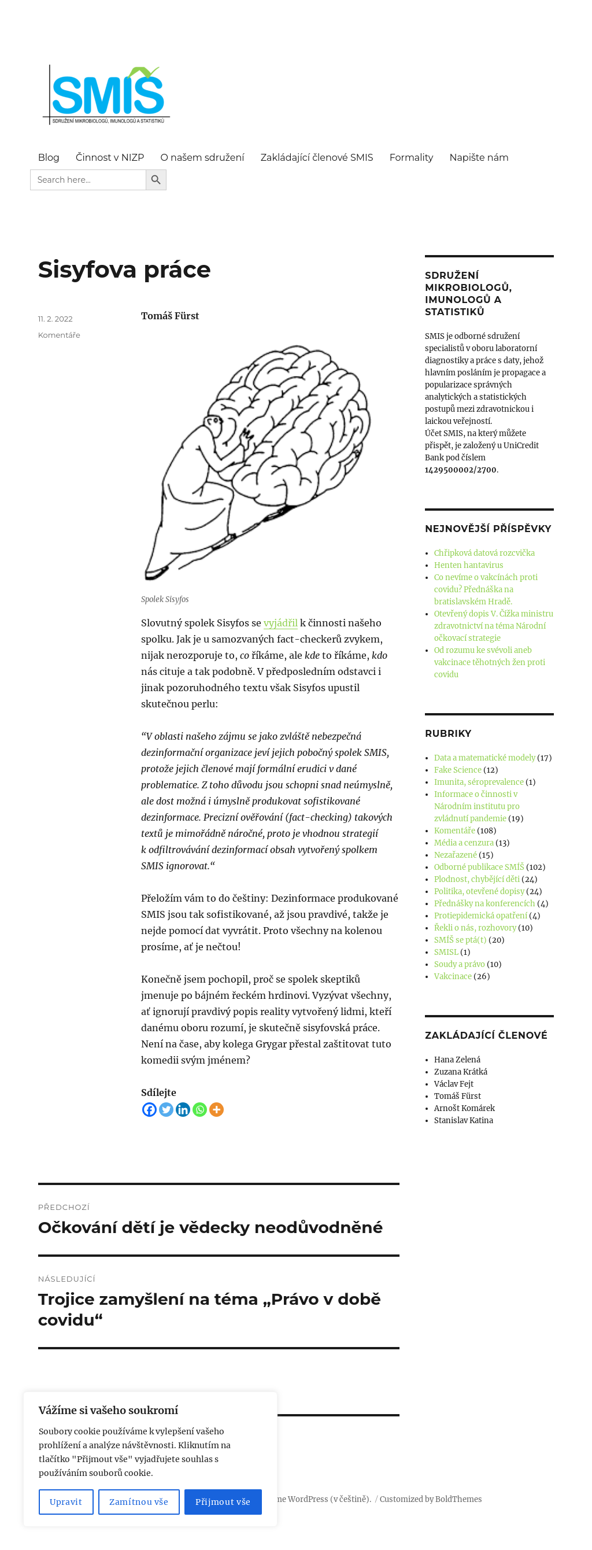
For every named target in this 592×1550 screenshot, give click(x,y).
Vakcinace (453, 976)
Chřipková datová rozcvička (484, 553)
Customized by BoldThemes (431, 1499)
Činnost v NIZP (110, 157)
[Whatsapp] (200, 1109)
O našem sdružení (202, 157)
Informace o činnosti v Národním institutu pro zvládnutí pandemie (477, 806)
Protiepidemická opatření (480, 916)
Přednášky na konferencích (484, 904)
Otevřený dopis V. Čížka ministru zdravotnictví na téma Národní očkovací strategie (493, 626)
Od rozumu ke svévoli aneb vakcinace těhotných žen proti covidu (489, 662)
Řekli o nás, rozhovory (475, 928)
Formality (412, 157)
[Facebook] (149, 1109)
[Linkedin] (183, 1109)
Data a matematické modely (484, 758)
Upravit (66, 1502)
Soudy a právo (459, 964)
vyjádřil (281, 623)
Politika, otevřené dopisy (479, 891)
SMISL (446, 952)
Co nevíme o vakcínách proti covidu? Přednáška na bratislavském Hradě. (486, 590)
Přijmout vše (223, 1502)
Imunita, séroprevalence (479, 782)
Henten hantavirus (469, 565)
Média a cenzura (464, 843)
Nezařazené (455, 855)
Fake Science (458, 770)
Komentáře (59, 334)
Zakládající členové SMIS (317, 157)
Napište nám (479, 157)
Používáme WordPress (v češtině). (308, 1499)
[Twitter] (166, 1109)
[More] (216, 1109)
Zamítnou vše (139, 1502)
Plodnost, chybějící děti (477, 879)
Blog (49, 157)
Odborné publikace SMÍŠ (479, 867)
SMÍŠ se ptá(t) (460, 940)
